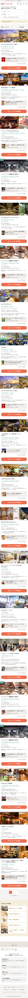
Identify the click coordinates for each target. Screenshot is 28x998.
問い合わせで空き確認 (14, 502)
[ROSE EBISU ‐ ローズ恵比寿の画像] (14, 79)
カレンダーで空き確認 (14, 68)
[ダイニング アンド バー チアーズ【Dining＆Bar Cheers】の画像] (14, 557)
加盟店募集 (22, 989)
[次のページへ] (21, 892)
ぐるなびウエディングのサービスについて (10, 992)
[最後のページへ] (23, 892)
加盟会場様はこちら (15, 989)
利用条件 (13, 987)
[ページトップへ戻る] (14, 944)
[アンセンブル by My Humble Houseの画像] (14, 122)
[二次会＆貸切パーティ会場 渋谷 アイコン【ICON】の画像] (14, 425)
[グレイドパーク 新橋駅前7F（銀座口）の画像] (14, 252)
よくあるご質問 (22, 992)
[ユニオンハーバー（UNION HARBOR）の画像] (14, 645)
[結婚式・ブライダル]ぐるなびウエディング (8, 948)
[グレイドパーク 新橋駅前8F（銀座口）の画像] (14, 165)
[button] (14, 960)
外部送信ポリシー (7, 989)
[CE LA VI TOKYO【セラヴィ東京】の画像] (14, 36)
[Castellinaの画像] (14, 339)
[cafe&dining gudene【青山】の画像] (14, 470)
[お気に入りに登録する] (25, 42)
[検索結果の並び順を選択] (22, 27)
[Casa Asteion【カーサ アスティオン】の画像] (14, 209)
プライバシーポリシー (21, 987)
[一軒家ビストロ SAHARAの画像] (14, 818)
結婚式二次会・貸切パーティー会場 (7, 949)
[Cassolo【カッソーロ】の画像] (14, 602)
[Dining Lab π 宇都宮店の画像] (14, 775)
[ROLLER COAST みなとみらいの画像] (14, 513)
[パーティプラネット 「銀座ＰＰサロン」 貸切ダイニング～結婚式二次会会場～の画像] (14, 852)
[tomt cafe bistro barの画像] (14, 295)
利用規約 (9, 987)
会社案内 (5, 987)
